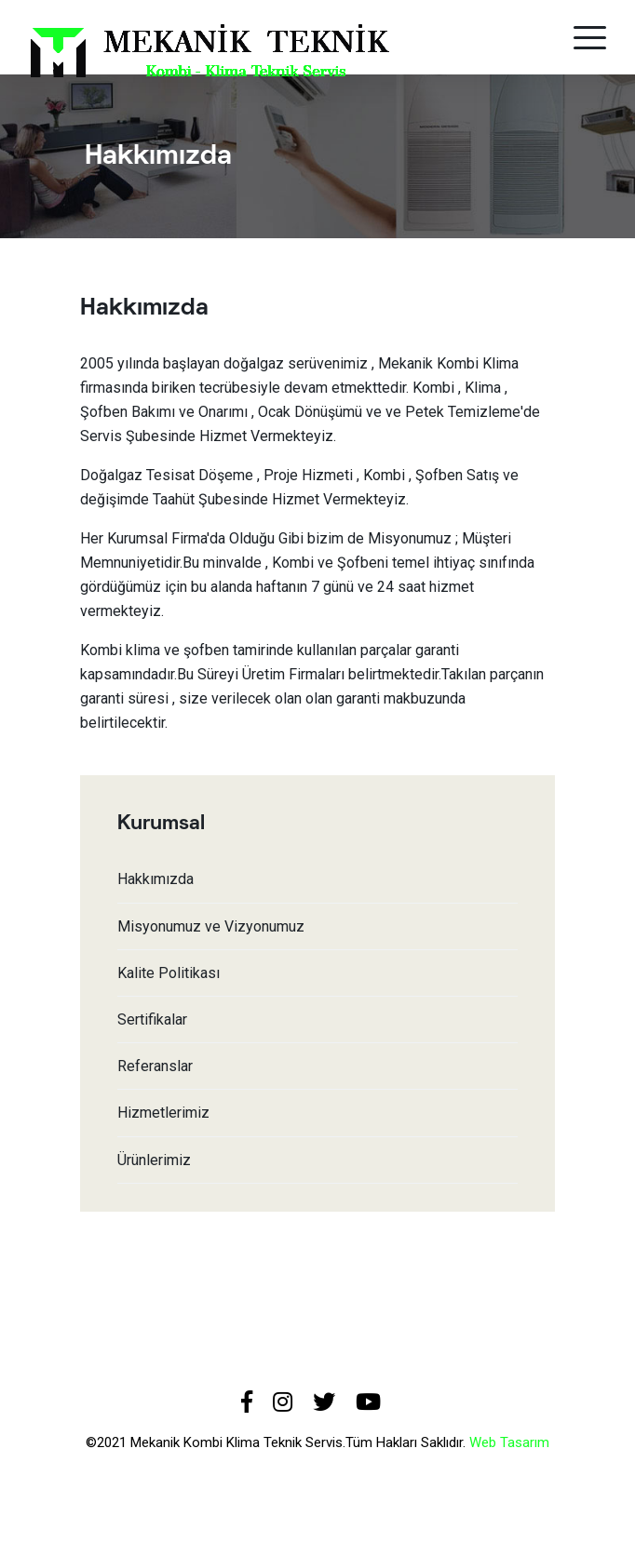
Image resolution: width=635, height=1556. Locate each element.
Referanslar (155, 1066)
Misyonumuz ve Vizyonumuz (210, 926)
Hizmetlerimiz (163, 1112)
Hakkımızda (155, 879)
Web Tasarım (509, 1442)
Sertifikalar (152, 1019)
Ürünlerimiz (154, 1160)
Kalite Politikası (168, 973)
